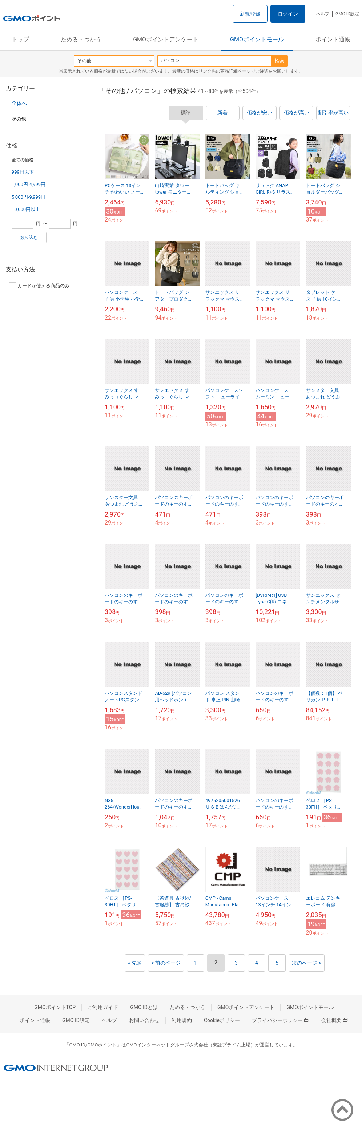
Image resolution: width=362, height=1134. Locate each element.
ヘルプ (322, 13)
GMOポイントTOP (55, 1007)
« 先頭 (135, 963)
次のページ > (306, 963)
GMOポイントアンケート (165, 39)
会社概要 (334, 1020)
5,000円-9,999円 (28, 197)
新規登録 (250, 14)
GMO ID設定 (347, 13)
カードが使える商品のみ (39, 285)
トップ (20, 39)
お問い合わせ (144, 1020)
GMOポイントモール (257, 39)
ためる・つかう (81, 39)
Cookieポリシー (222, 1020)
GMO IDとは (144, 1007)
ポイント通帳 (332, 39)
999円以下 (23, 172)
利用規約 (182, 1020)
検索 (279, 61)
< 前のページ (166, 963)
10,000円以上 (26, 209)
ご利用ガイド (103, 1007)
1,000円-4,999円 (28, 184)
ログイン (288, 14)
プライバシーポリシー (280, 1020)
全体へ (19, 103)
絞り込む (29, 237)
